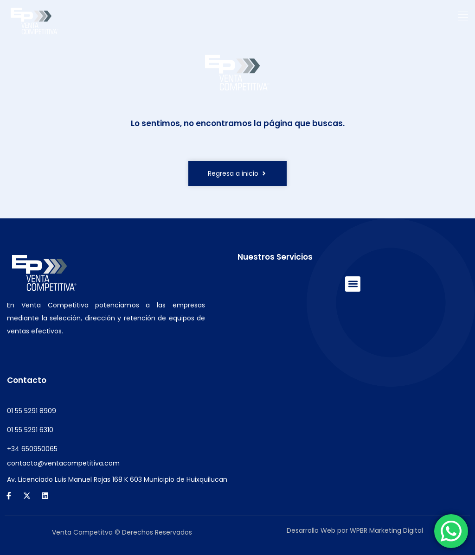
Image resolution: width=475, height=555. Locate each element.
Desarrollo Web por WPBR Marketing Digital (355, 530)
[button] (463, 16)
